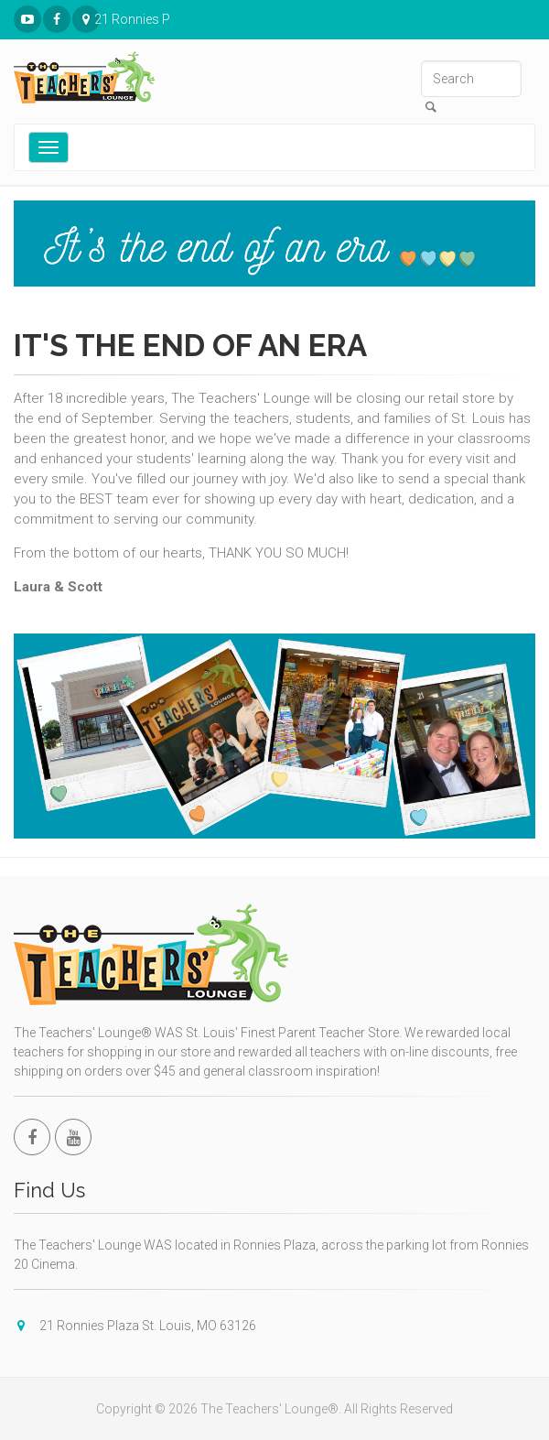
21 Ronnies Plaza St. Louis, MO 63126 (86, 19)
